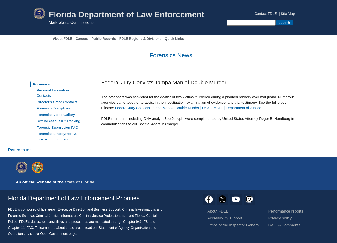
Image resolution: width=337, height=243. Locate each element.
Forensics (41, 84)
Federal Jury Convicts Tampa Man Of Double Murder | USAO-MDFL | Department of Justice (188, 108)
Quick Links (174, 39)
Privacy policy (280, 218)
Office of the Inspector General (234, 225)
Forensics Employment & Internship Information (57, 136)
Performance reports (285, 211)
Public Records (104, 39)
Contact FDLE (265, 13)
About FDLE (62, 39)
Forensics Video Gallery (56, 115)
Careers (82, 39)
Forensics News (171, 55)
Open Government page (58, 234)
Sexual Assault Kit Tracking (58, 121)
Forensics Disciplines (54, 108)
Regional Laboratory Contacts (53, 93)
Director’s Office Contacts (57, 102)
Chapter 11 (16, 228)
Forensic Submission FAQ (57, 127)
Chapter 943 (132, 222)
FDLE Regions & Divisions (140, 39)
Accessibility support (225, 218)
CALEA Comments (284, 225)
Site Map (288, 13)
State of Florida (79, 182)
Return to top (20, 150)
